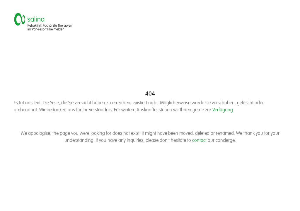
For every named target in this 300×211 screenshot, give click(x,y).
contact (199, 140)
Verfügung (222, 110)
